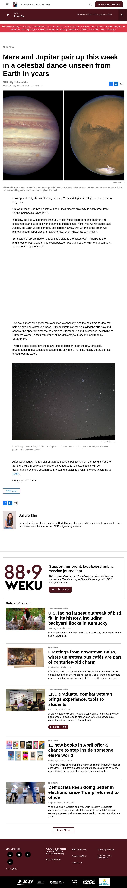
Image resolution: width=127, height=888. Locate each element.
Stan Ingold (53, 628)
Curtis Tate (53, 709)
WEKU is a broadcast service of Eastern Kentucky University (56, 851)
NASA (16, 473)
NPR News (9, 47)
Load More (63, 830)
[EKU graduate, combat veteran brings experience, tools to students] (25, 700)
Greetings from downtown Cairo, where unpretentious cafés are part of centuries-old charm (84, 657)
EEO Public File (79, 850)
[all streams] (122, 15)
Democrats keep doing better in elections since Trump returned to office (83, 792)
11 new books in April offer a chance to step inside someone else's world (80, 750)
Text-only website (106, 850)
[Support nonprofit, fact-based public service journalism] (23, 578)
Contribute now (60, 589)
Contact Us (77, 863)
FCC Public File (53, 859)
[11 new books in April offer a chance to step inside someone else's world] (25, 751)
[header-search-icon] (91, 4)
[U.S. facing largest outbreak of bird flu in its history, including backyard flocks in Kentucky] (25, 619)
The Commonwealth (58, 609)
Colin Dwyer (53, 760)
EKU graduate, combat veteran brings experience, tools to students (80, 699)
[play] (8, 14)
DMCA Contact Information (105, 856)
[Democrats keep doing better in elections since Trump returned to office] (25, 793)
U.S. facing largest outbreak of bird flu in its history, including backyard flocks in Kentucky (84, 618)
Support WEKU (79, 856)
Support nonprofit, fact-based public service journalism (81, 568)
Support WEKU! (110, 4)
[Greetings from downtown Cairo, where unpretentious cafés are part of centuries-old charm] (25, 658)
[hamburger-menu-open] (7, 4)
